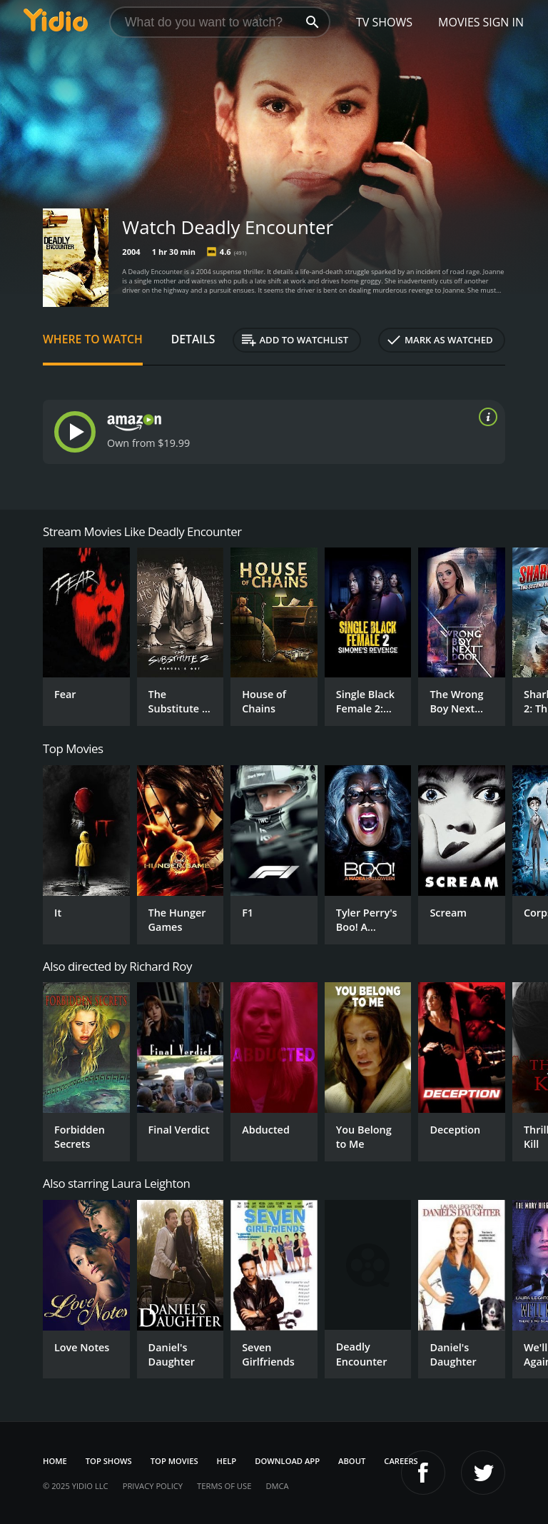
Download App (287, 1460)
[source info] (485, 417)
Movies (459, 22)
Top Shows (109, 1460)
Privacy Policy (153, 1485)
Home (55, 1460)
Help (227, 1460)
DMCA (276, 1485)
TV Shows (384, 22)
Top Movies (174, 1460)
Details (193, 339)
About (351, 1460)
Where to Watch (93, 339)
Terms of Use (224, 1485)
